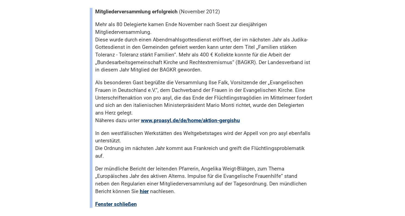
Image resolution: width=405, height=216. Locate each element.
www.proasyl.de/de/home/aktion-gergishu (190, 120)
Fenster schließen (116, 204)
